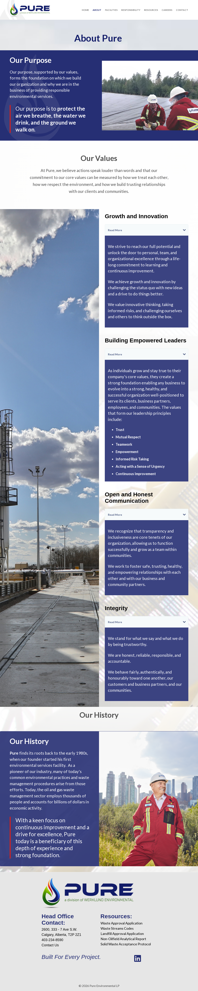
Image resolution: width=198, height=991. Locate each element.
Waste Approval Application (122, 923)
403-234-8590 (52, 940)
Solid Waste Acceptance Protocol (126, 944)
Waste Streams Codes (117, 928)
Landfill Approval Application (122, 933)
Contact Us (50, 945)
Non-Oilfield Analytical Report (123, 939)
